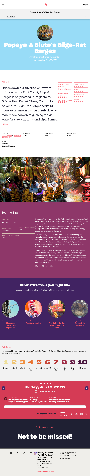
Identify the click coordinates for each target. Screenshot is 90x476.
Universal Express (8, 146)
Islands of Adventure (52, 57)
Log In (85, 4)
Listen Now (46, 471)
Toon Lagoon (7, 136)
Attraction (36, 57)
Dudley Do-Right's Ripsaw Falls (69, 242)
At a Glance (11, 16)
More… (5, 124)
